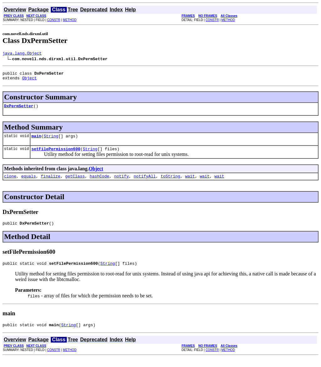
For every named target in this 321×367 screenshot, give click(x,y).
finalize (50, 182)
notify (121, 182)
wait (190, 182)
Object (29, 80)
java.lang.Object (22, 54)
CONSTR (53, 20)
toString (170, 182)
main (36, 140)
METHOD (69, 20)
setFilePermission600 (55, 154)
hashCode (99, 182)
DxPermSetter (19, 109)
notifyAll (145, 182)
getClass (75, 182)
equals (28, 182)
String (51, 140)
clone (10, 182)
